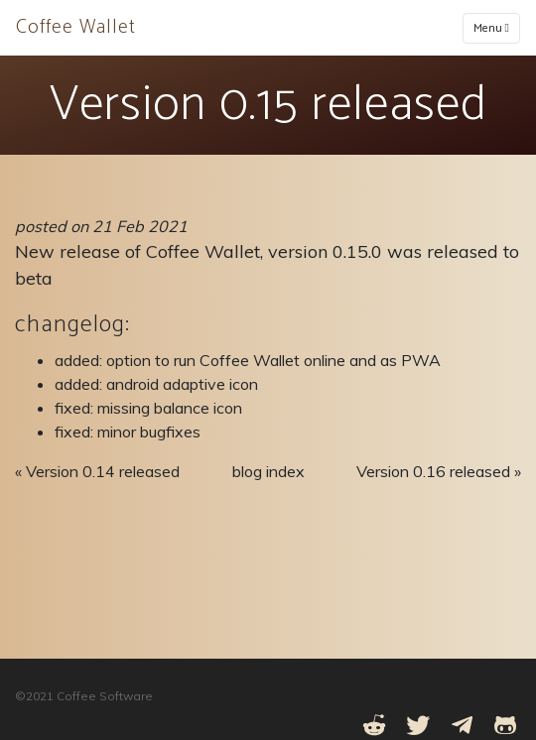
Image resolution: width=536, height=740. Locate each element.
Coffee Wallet (76, 27)
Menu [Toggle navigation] (491, 28)
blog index (268, 471)
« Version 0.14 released (97, 471)
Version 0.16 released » (438, 471)
